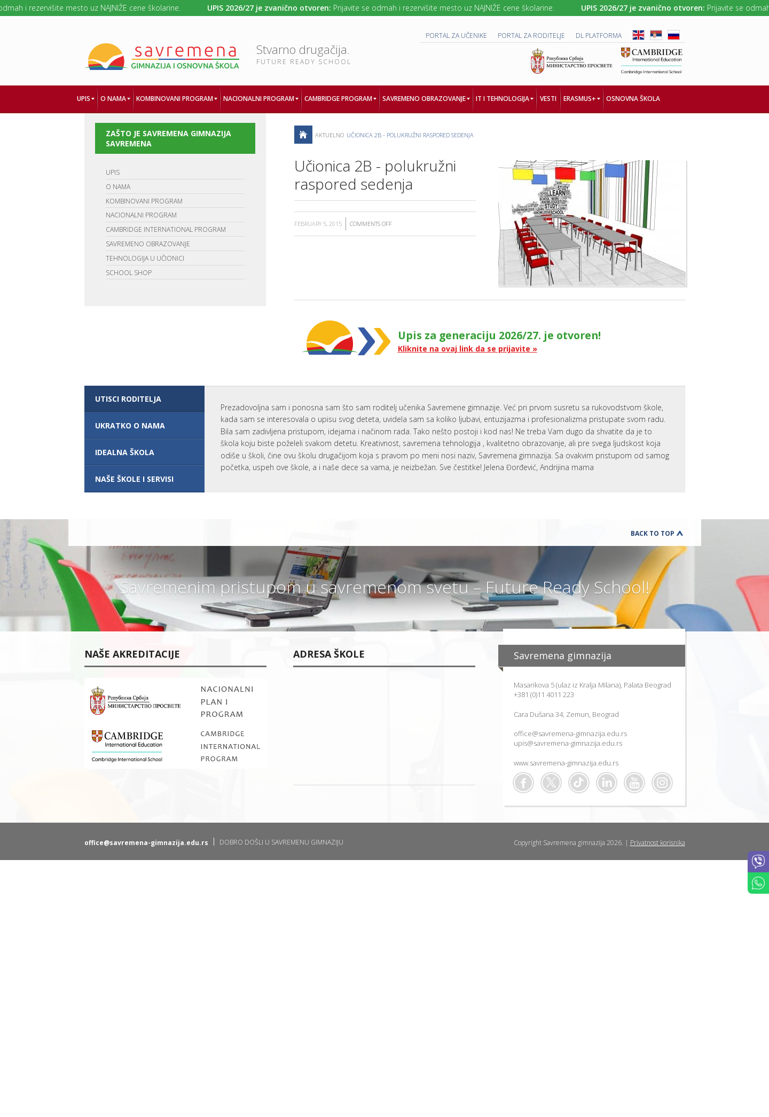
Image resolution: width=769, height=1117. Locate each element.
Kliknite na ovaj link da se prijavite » (467, 348)
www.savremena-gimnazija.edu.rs (566, 763)
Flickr (662, 782)
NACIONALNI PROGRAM (141, 215)
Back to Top (652, 533)
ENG (638, 35)
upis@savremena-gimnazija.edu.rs (568, 743)
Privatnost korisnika (657, 842)
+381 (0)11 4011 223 (544, 694)
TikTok (578, 782)
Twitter (551, 782)
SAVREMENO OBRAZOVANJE (148, 243)
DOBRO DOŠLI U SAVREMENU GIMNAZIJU (281, 842)
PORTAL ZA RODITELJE (531, 35)
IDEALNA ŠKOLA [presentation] (124, 452)
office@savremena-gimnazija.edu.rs (570, 733)
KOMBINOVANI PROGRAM (144, 201)
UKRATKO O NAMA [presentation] (130, 425)
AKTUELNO (329, 135)
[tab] (144, 399)
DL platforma (599, 35)
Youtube (634, 782)
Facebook (523, 782)
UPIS (113, 172)
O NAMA (118, 186)
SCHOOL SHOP (129, 272)
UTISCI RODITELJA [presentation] (128, 399)
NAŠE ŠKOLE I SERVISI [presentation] (134, 479)
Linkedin (606, 782)
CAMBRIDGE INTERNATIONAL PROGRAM (166, 229)
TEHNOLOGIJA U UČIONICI (145, 258)
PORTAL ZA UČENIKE (456, 35)
